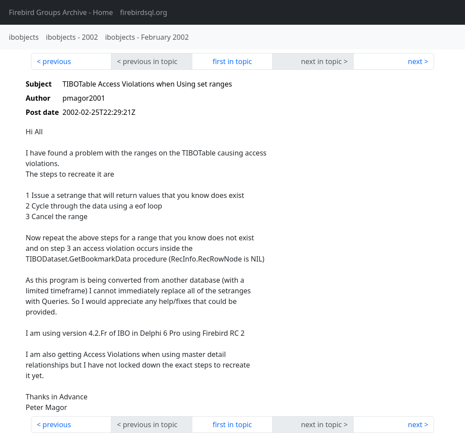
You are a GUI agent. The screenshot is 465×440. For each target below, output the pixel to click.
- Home (61, 12)
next (415, 61)
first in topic (232, 61)
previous (56, 61)
